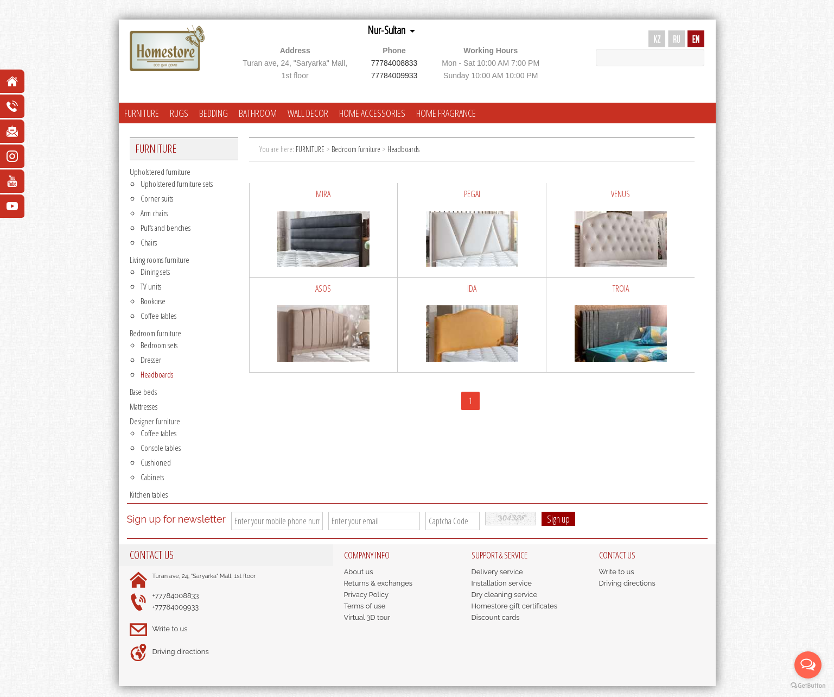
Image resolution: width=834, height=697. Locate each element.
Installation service (502, 583)
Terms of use (365, 606)
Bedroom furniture (155, 333)
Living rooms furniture (159, 259)
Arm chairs (154, 213)
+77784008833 (175, 596)
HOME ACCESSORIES (372, 113)
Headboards (157, 374)
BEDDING (213, 113)
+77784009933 (175, 607)
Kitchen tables (149, 494)
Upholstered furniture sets (177, 183)
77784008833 (394, 63)
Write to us (170, 629)
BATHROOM (258, 113)
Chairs (149, 242)
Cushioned (156, 462)
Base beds (143, 391)
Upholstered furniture (160, 171)
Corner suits (157, 198)
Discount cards (496, 617)
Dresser (151, 359)
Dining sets (155, 271)
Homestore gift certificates (515, 606)
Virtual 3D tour (367, 617)
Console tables (161, 447)
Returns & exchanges (378, 583)
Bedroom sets (159, 345)
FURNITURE (141, 113)
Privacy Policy (366, 595)
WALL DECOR (308, 113)
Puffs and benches (165, 227)
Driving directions (180, 652)
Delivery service (497, 572)
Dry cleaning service (505, 595)
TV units (151, 286)
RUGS (179, 113)
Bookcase (153, 301)
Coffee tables (158, 315)
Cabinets (152, 477)
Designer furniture (155, 421)
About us (358, 572)
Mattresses (143, 406)
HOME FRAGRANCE (446, 113)
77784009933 (394, 75)
